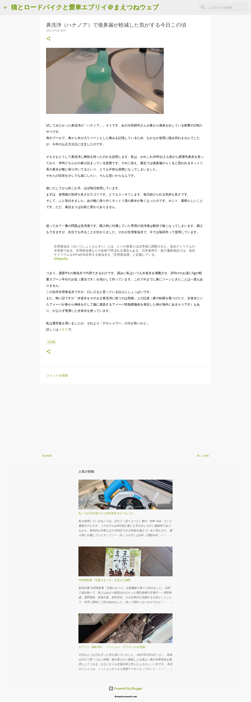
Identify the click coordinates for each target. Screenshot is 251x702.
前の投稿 (47, 455)
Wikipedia (61, 258)
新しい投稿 (203, 455)
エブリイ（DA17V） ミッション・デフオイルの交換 (111, 646)
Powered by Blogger (125, 688)
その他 (51, 342)
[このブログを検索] (227, 7)
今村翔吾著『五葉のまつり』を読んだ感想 (104, 580)
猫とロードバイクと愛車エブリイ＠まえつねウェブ (85, 7)
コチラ (63, 329)
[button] (48, 39)
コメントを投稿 (57, 375)
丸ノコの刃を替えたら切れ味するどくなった (105, 513)
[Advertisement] (125, 417)
